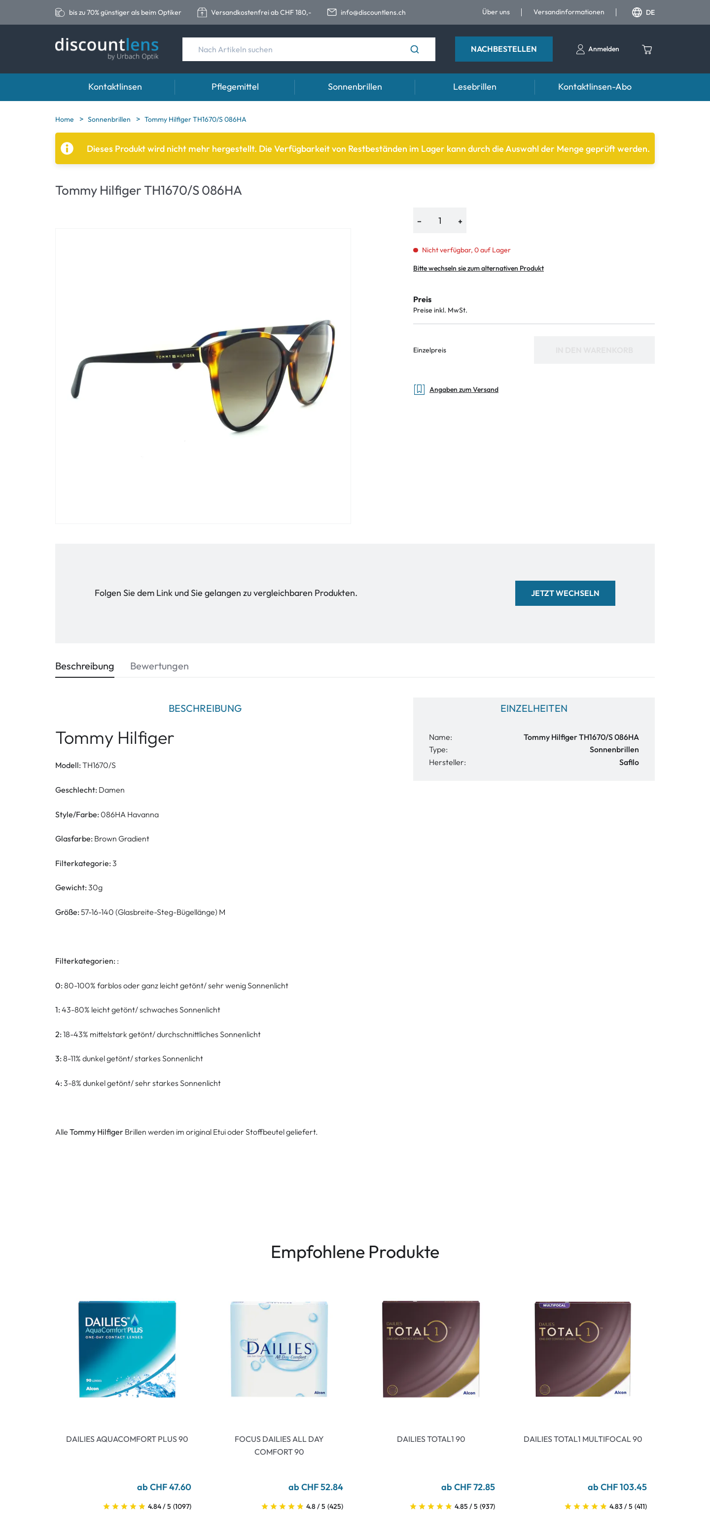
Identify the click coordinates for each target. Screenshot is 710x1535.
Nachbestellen (504, 49)
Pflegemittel (235, 86)
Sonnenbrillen (355, 86)
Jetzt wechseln (565, 593)
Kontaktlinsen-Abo (595, 86)
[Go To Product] (127, 1349)
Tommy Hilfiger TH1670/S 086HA (195, 119)
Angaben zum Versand (455, 390)
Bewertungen (159, 666)
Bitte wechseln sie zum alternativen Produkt (478, 268)
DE (643, 12)
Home (65, 119)
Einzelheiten (534, 708)
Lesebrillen (475, 86)
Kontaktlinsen (115, 86)
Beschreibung (84, 666)
